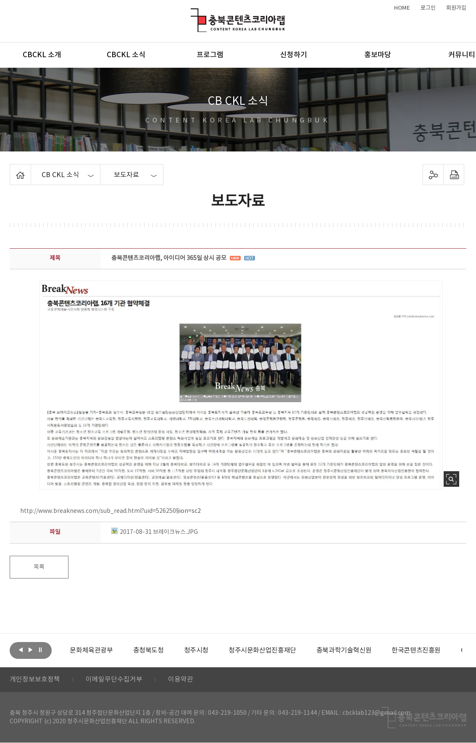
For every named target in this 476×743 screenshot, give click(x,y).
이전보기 (21, 649)
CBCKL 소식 (126, 55)
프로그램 (210, 55)
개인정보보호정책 (35, 680)
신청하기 (293, 55)
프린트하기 (453, 174)
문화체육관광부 (91, 650)
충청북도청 (148, 650)
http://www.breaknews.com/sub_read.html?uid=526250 (98, 511)
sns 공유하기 (433, 174)
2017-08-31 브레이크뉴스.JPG (154, 532)
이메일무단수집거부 (114, 680)
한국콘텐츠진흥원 (416, 650)
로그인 (428, 8)
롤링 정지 (40, 649)
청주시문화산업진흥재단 (262, 650)
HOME (402, 8)
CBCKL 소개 (42, 55)
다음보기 (30, 649)
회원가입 (456, 8)
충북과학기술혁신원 (343, 650)
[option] (91, 650)
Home (12, 169)
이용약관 (180, 680)
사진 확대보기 (451, 479)
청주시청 (196, 650)
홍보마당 (377, 55)
